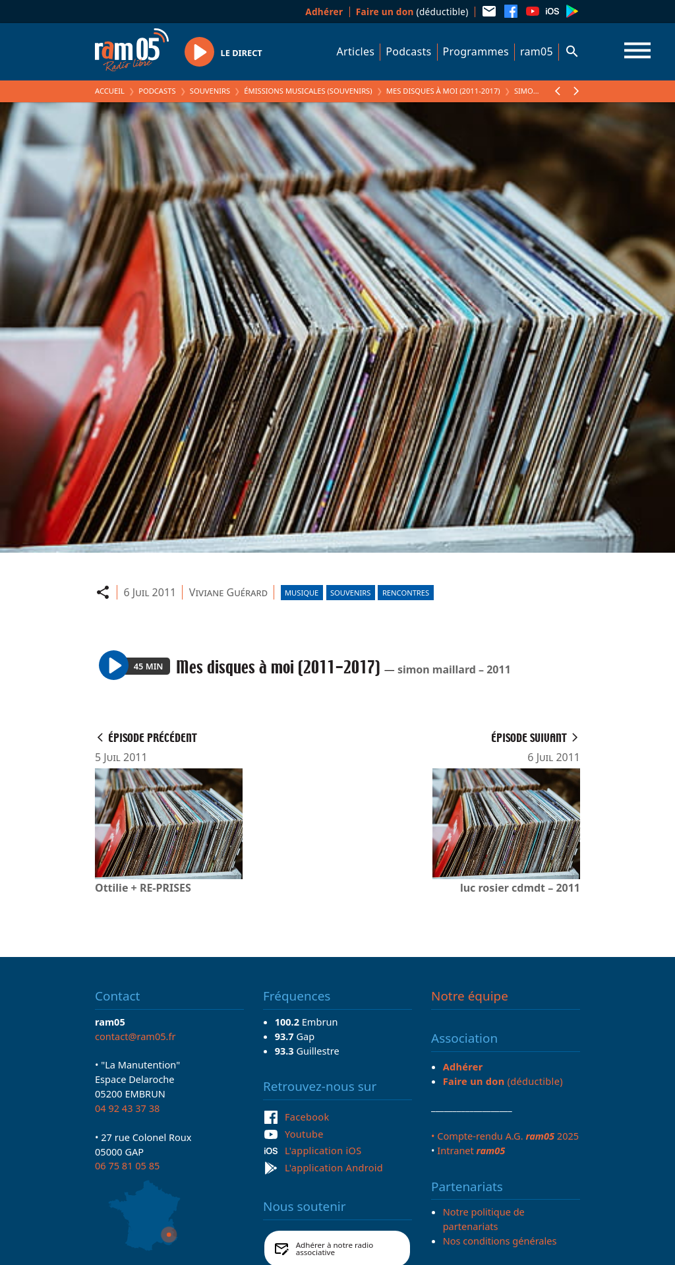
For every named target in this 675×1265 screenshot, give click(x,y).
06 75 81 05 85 (127, 1165)
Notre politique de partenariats (484, 1219)
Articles (356, 51)
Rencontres (405, 593)
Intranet (471, 1150)
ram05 (536, 51)
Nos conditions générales (500, 1240)
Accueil (110, 91)
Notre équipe (469, 995)
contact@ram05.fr (135, 1036)
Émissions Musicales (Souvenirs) (308, 91)
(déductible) (412, 11)
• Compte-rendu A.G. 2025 (505, 1135)
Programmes (476, 51)
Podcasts (408, 51)
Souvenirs (210, 91)
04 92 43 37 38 (127, 1108)
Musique (301, 593)
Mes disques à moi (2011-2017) (443, 91)
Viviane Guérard (228, 592)
